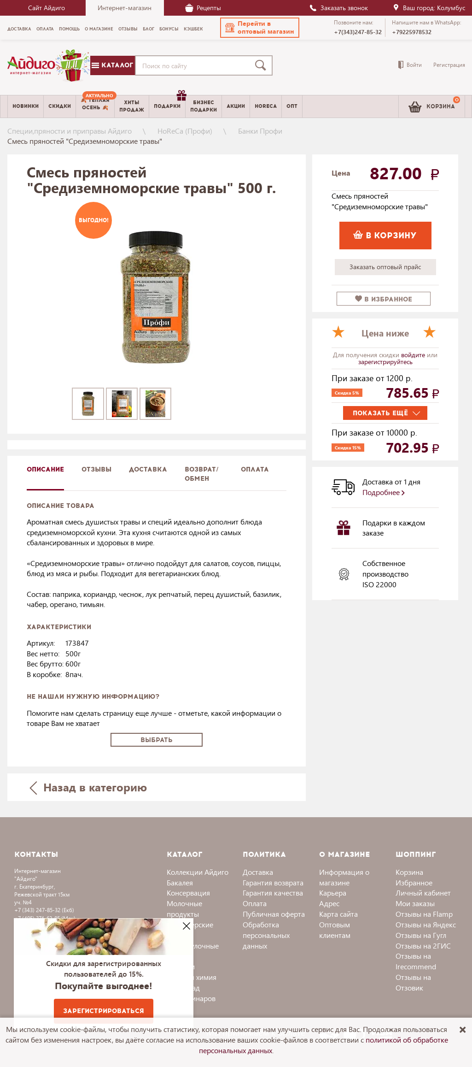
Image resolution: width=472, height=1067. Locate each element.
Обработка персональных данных (266, 935)
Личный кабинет (423, 892)
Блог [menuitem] (148, 29)
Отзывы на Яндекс (426, 924)
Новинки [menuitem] (25, 106)
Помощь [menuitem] (69, 29)
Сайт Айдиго (46, 7)
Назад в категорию (88, 787)
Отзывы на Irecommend (416, 961)
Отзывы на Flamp (424, 914)
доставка (148, 469)
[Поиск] (262, 65)
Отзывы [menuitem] (128, 29)
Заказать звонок (338, 7)
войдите (414, 354)
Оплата (255, 469)
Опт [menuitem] (291, 106)
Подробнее (383, 492)
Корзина (409, 872)
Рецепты (203, 7)
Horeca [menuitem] (266, 106)
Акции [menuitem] (236, 106)
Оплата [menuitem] (45, 29)
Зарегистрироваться (103, 1011)
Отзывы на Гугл (421, 935)
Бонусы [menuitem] (169, 29)
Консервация (188, 892)
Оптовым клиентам (334, 930)
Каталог (112, 65)
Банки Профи (260, 131)
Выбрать (156, 740)
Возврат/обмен (202, 474)
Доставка (258, 872)
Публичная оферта (274, 914)
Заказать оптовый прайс (385, 266)
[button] (259, 28)
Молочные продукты (184, 908)
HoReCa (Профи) (184, 131)
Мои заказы (415, 903)
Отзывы (96, 469)
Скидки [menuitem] (59, 106)
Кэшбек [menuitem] (193, 29)
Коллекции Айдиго (197, 872)
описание (45, 469)
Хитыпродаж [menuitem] (131, 106)
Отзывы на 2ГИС (423, 945)
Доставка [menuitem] (19, 29)
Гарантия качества (273, 892)
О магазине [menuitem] (99, 29)
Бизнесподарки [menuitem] (203, 106)
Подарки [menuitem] (169, 102)
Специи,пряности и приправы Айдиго (69, 131)
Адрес (329, 903)
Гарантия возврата (273, 882)
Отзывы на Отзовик (413, 982)
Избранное (414, 882)
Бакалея (180, 882)
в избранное (383, 299)
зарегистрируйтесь (385, 361)
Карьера (332, 892)
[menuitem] (95, 106)
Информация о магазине (344, 877)
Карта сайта (338, 914)
